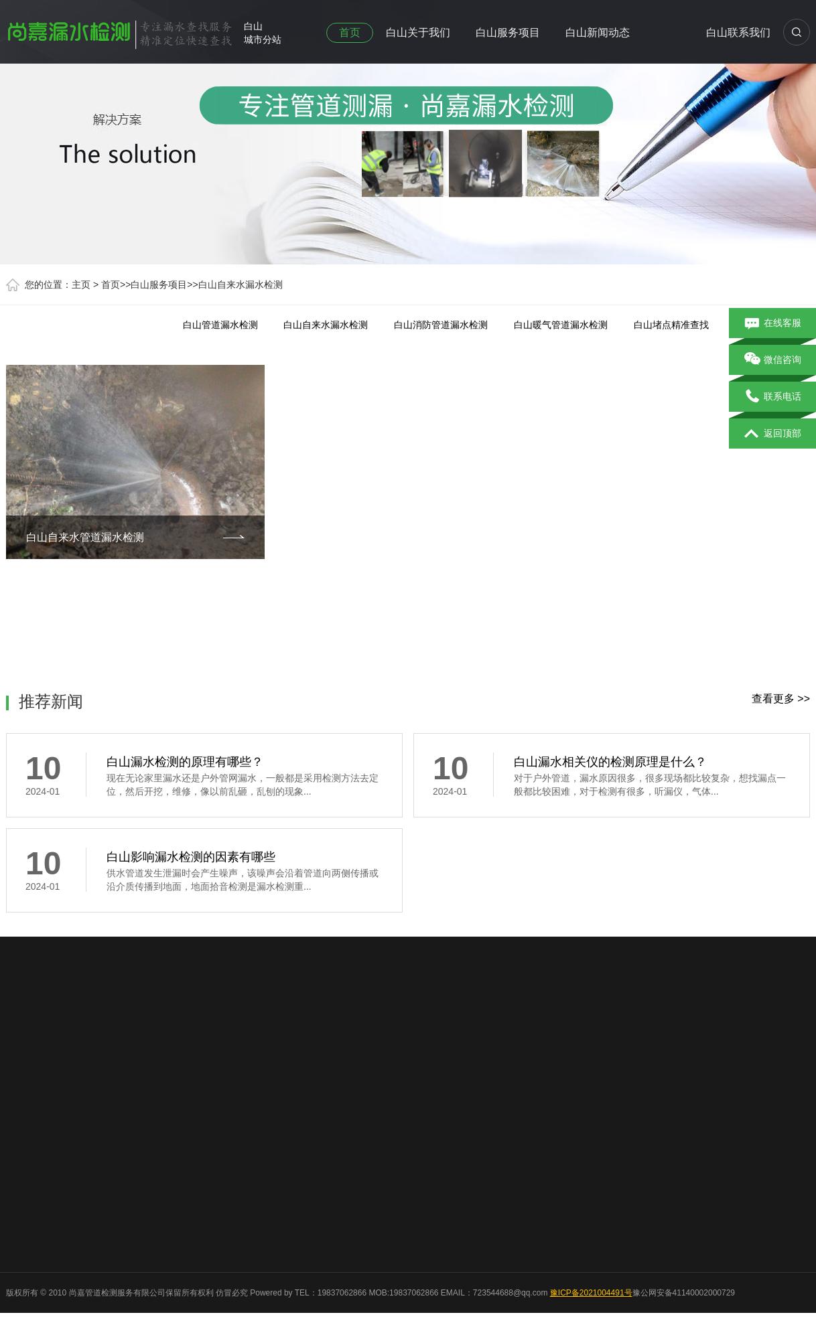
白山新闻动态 (597, 32)
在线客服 (772, 323)
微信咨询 (772, 360)
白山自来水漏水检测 (240, 284)
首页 (349, 32)
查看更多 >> (781, 698)
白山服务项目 (508, 32)
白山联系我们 (738, 32)
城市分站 (262, 39)
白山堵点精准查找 (671, 324)
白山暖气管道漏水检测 (561, 324)
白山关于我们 (418, 32)
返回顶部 (772, 434)
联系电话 (772, 397)
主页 (81, 284)
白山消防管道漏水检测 (441, 324)
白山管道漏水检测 (220, 324)
